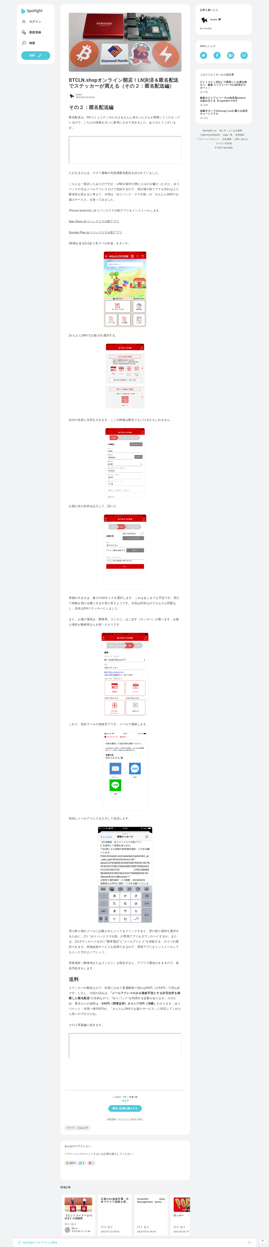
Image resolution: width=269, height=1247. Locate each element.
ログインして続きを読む (130, 1119)
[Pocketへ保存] (244, 55)
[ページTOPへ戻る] (263, 1241)
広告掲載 (227, 139)
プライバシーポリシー (208, 139)
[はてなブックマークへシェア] (230, 55)
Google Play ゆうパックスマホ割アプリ (95, 232)
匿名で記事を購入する (125, 1108)
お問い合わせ (241, 139)
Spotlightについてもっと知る (40, 1242)
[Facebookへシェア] (217, 55)
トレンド (77, 1127)
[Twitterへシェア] (203, 55)
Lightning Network (210, 135)
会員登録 (111, 1119)
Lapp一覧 (228, 135)
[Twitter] (219, 19)
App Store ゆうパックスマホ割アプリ (94, 221)
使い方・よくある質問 (231, 131)
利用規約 (239, 135)
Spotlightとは (210, 131)
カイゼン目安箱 (224, 143)
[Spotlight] (31, 14)
